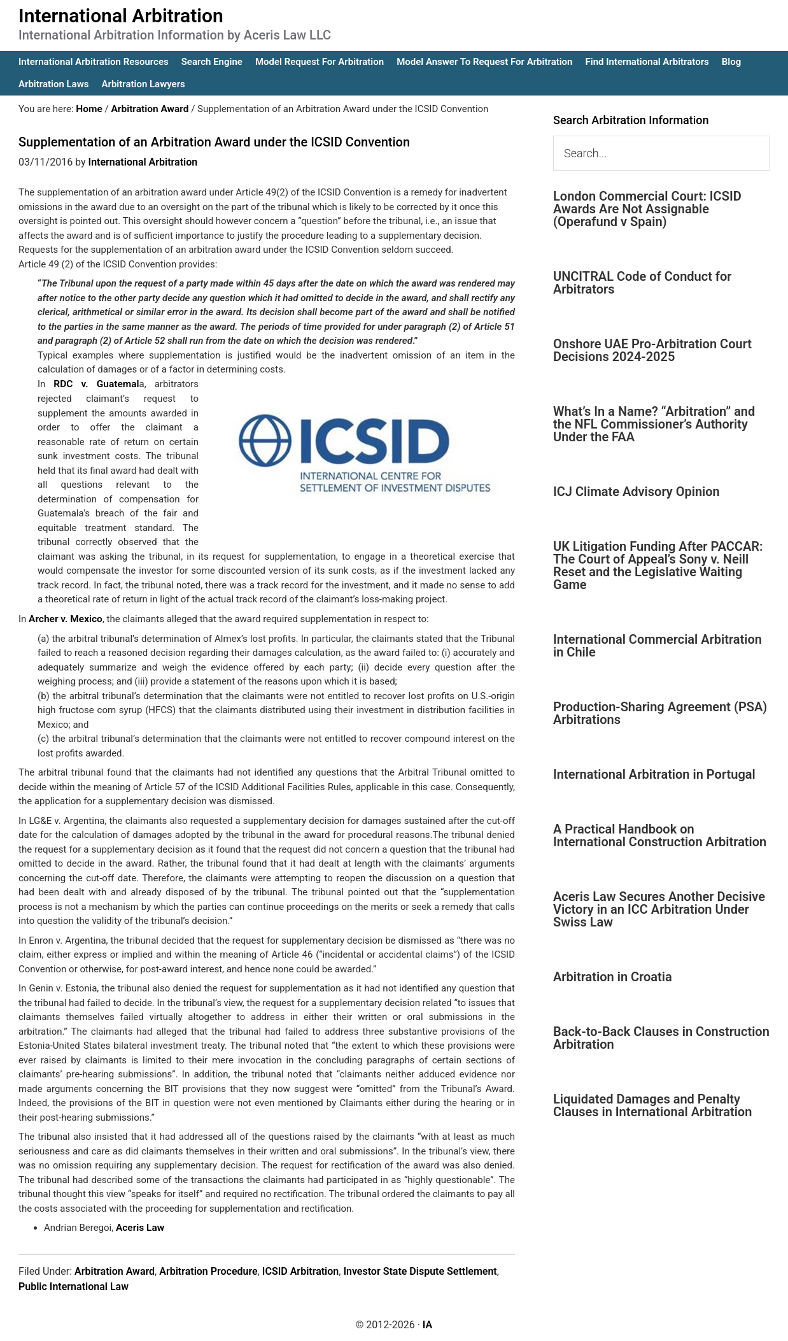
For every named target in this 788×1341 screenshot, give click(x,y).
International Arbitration (120, 15)
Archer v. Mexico (64, 617)
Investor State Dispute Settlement (419, 1269)
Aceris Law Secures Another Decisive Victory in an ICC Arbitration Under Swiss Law (659, 909)
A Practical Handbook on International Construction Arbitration (659, 835)
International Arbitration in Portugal (654, 774)
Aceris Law (139, 1226)
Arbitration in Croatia (612, 976)
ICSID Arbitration (300, 1269)
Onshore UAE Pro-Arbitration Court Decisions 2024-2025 (652, 350)
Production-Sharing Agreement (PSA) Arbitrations (660, 713)
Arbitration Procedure (208, 1269)
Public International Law (73, 1285)
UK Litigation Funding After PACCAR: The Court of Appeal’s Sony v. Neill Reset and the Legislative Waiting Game (658, 565)
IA (427, 1323)
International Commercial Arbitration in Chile (657, 646)
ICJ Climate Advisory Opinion (636, 491)
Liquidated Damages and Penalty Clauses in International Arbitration (652, 1105)
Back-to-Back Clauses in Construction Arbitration (661, 1038)
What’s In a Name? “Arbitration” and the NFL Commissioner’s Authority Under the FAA (654, 424)
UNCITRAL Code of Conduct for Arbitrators (642, 283)
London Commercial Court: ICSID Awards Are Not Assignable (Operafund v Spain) (647, 208)
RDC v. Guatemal (96, 383)
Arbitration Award (114, 1269)
